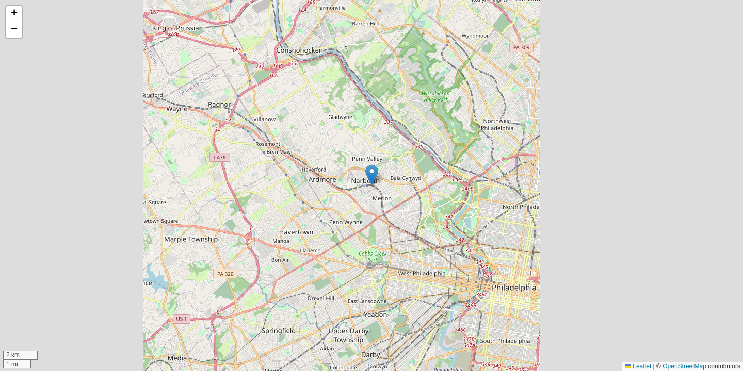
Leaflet (638, 366)
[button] (371, 174)
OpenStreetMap (684, 366)
